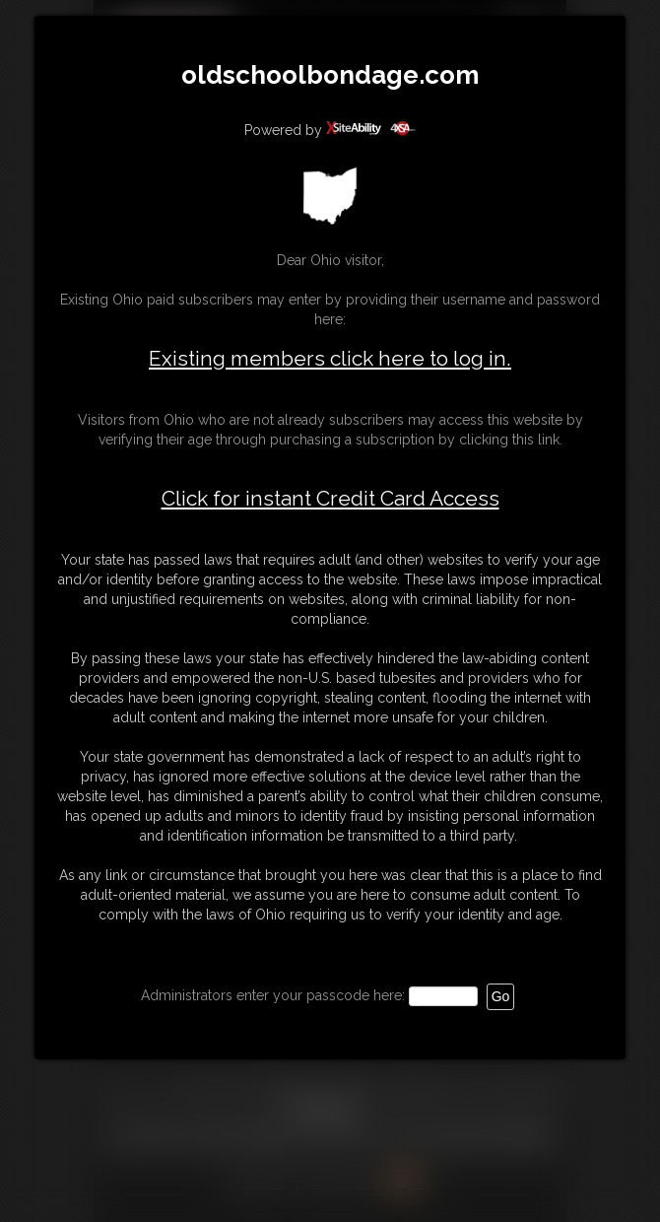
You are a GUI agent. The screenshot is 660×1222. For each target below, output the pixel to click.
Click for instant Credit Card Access (330, 499)
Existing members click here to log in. (330, 358)
